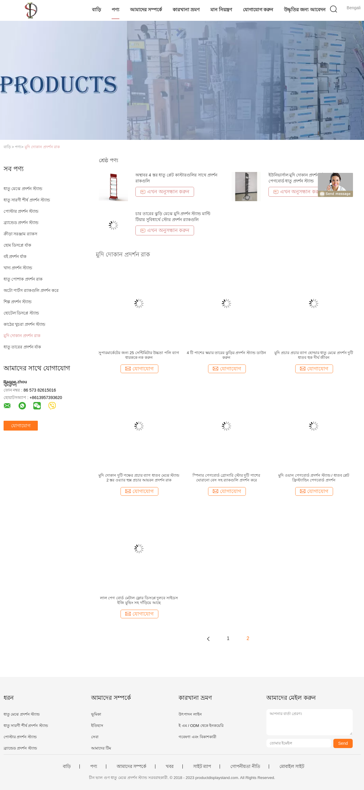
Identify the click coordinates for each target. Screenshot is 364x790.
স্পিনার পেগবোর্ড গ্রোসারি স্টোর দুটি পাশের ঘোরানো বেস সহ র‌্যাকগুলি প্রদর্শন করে (226, 477)
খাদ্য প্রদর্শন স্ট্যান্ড (18, 267)
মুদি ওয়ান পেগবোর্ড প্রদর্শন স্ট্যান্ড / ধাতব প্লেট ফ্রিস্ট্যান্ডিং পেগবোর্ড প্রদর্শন (313, 477)
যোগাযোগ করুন (258, 9)
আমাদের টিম (101, 748)
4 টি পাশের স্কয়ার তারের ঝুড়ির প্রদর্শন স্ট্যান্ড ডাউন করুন (226, 355)
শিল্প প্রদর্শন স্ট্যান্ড (18, 301)
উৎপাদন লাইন (190, 714)
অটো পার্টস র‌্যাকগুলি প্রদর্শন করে (31, 290)
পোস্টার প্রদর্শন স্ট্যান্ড (21, 211)
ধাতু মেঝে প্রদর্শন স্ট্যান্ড (23, 188)
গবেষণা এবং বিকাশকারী (197, 737)
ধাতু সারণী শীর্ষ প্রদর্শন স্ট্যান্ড (27, 200)
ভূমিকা (96, 714)
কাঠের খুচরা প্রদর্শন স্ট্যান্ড (25, 324)
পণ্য (115, 9)
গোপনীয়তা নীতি (245, 766)
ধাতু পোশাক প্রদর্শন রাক (23, 279)
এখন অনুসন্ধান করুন (164, 192)
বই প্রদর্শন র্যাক (15, 256)
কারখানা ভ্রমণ (186, 9)
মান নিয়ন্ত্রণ (221, 9)
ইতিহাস (97, 725)
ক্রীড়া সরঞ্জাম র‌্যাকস (21, 233)
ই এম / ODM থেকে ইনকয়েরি (201, 725)
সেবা (95, 737)
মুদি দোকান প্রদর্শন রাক (42, 147)
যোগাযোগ (20, 425)
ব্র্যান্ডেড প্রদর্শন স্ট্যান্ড (21, 222)
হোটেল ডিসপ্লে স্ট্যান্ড (21, 313)
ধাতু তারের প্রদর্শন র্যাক (22, 347)
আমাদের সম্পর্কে (146, 9)
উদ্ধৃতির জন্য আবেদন (305, 9)
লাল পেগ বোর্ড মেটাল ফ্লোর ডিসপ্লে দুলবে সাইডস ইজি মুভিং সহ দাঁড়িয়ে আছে (139, 600)
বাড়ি (96, 9)
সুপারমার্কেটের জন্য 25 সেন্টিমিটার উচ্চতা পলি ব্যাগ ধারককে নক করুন (139, 355)
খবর (170, 766)
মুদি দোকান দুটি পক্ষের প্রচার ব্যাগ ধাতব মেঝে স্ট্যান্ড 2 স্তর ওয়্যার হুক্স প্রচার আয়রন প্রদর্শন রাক (139, 477)
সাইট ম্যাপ (202, 766)
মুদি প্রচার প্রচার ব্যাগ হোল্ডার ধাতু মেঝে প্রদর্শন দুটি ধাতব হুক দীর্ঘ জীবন (313, 355)
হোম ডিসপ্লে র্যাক (18, 245)
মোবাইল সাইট (291, 766)
